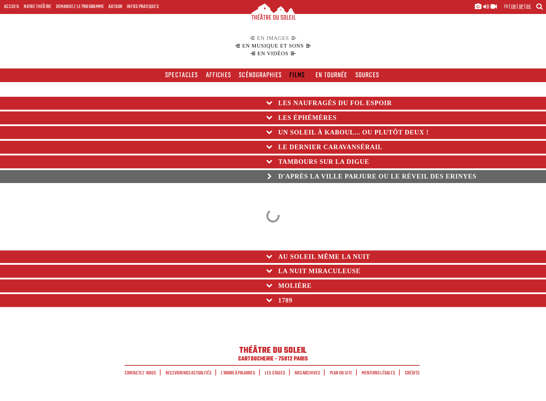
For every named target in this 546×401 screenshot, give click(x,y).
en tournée (331, 75)
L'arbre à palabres (238, 373)
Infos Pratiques (143, 6)
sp (521, 6)
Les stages (275, 373)
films (297, 75)
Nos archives (307, 373)
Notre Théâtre (37, 6)
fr (506, 6)
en (513, 6)
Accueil (12, 6)
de (528, 6)
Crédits (412, 373)
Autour (116, 6)
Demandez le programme (80, 6)
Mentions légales (378, 373)
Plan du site (341, 373)
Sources (367, 75)
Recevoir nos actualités (189, 373)
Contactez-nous (140, 373)
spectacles (181, 75)
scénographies (260, 75)
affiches (218, 75)
